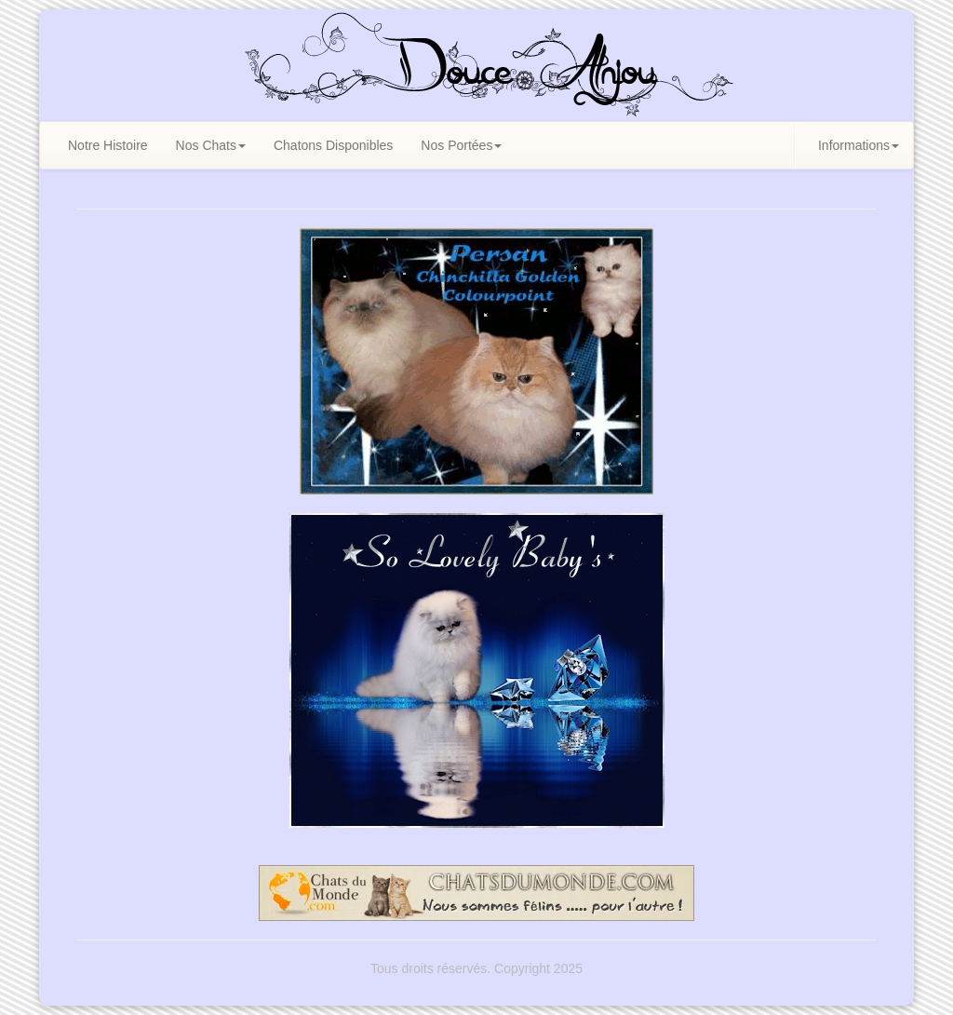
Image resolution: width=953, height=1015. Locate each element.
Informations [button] (858, 145)
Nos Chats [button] (211, 145)
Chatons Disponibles (333, 145)
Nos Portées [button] (461, 145)
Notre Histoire (108, 145)
